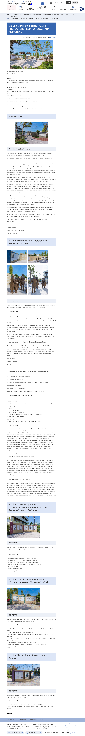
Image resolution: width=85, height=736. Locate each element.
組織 (63, 9)
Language (26, 1)
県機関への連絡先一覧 (15, 732)
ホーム (12, 14)
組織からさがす (18, 14)
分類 (73, 9)
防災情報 (11, 9)
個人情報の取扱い (23, 719)
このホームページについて (12, 719)
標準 (18, 3)
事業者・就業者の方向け (30, 9)
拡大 (15, 3)
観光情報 (21, 9)
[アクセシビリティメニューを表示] (81, 9)
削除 (57, 18)
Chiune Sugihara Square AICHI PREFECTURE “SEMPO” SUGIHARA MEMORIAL (33, 18)
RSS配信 (41, 719)
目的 (54, 9)
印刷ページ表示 (52, 37)
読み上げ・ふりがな (17, 1)
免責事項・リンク (33, 719)
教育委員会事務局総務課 (30, 14)
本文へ (9, 1)
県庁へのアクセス (32, 732)
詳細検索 (74, 2)
